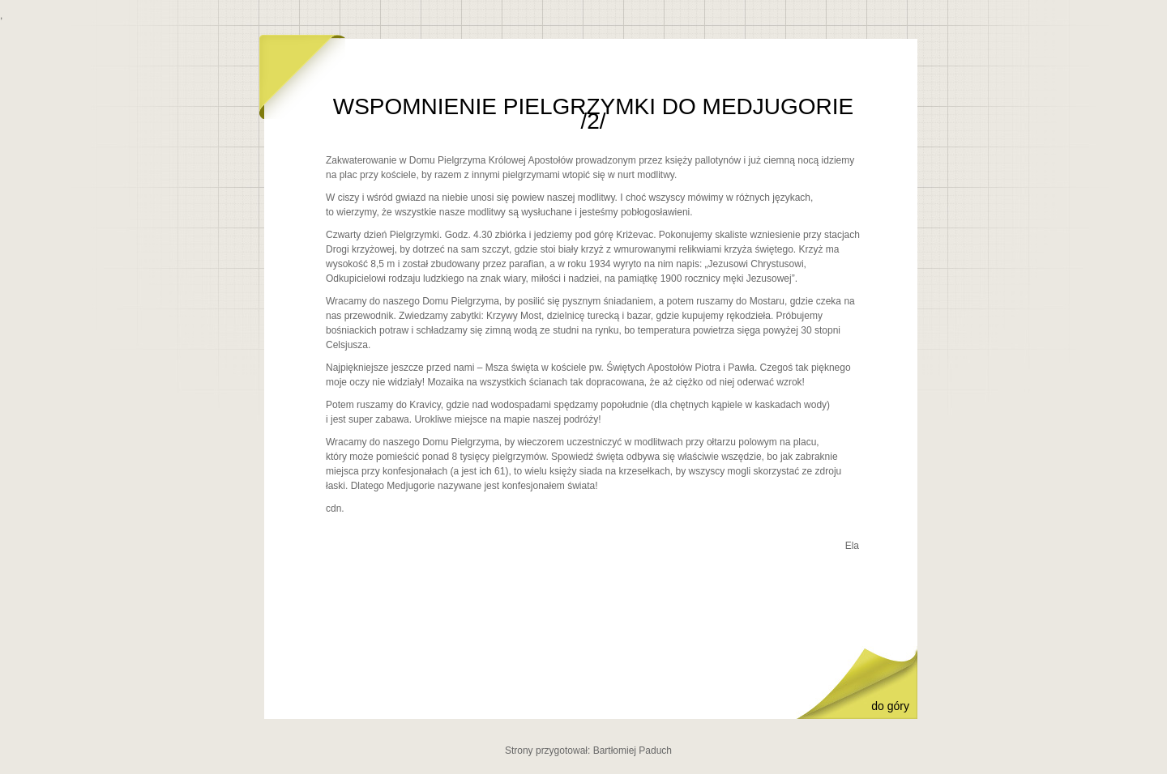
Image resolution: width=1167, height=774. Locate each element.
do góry (890, 706)
